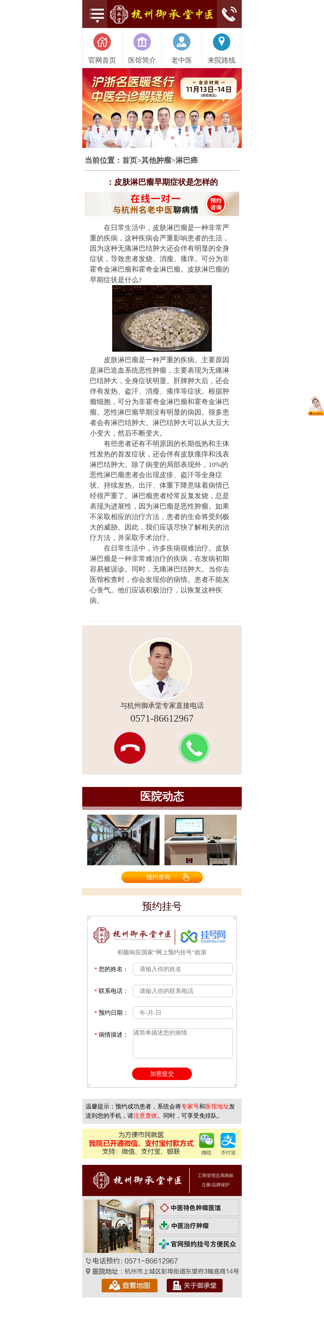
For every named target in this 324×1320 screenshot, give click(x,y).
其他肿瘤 (156, 160)
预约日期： (111, 1012)
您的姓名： (111, 969)
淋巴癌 (186, 160)
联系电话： (111, 991)
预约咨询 (158, 877)
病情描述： (111, 1034)
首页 (129, 160)
